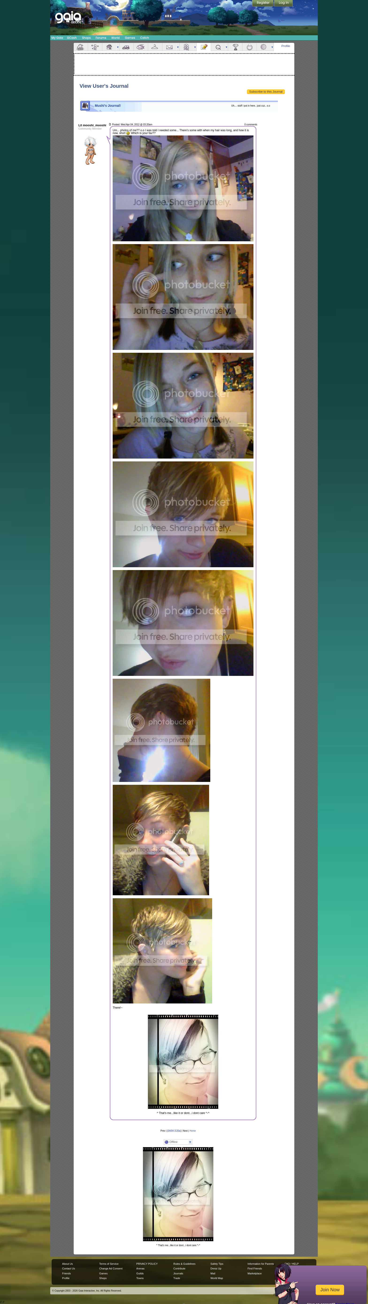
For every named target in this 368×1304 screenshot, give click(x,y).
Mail (169, 47)
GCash (72, 38)
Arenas (140, 1268)
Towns (140, 1278)
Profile (285, 46)
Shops (86, 38)
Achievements (235, 47)
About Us (67, 1263)
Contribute (179, 1268)
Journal (204, 47)
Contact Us (68, 1268)
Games (130, 38)
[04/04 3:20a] (174, 1131)
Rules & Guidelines (184, 1263)
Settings (264, 47)
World (115, 38)
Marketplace (255, 1273)
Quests (218, 47)
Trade (176, 1278)
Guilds (140, 1273)
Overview (81, 47)
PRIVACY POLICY (147, 1263)
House (109, 47)
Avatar (95, 47)
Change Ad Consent (111, 1268)
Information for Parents (261, 1263)
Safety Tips (217, 1263)
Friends (187, 47)
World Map (217, 1278)
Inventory (155, 47)
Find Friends (255, 1268)
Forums (101, 38)
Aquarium (141, 47)
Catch (144, 38)
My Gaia (57, 38)
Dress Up (216, 1268)
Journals (178, 1273)
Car (126, 47)
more (117, 47)
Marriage (249, 47)
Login (283, 3)
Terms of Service (109, 1263)
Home (193, 1131)
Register (263, 3)
